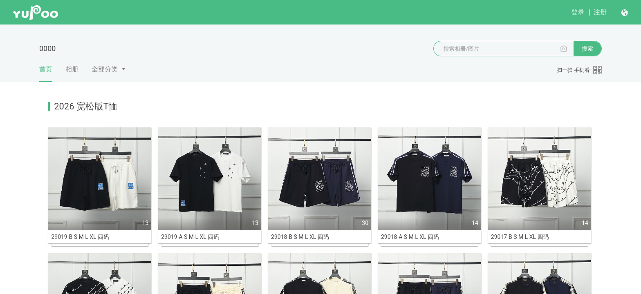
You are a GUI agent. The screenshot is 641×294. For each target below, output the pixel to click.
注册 (600, 12)
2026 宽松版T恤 (85, 106)
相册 (71, 69)
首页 (45, 73)
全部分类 (105, 69)
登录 (577, 12)
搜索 (587, 48)
